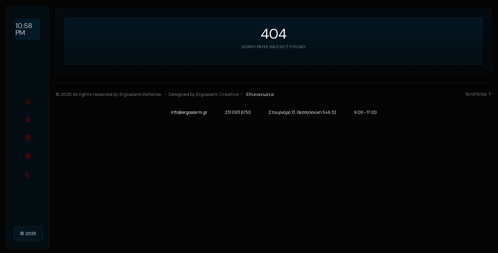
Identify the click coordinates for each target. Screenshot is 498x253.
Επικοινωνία (260, 94)
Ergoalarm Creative (217, 94)
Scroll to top (478, 94)
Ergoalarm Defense (140, 94)
